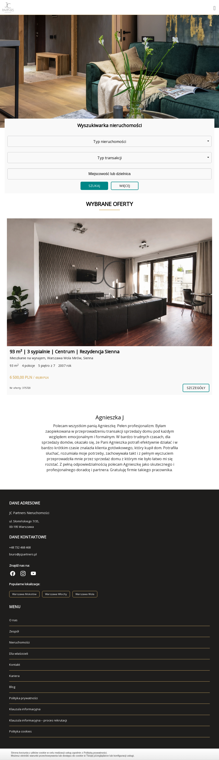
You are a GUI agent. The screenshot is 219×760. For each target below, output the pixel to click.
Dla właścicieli (18, 653)
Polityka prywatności (23, 698)
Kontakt (14, 665)
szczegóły (196, 388)
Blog (12, 687)
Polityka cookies (20, 731)
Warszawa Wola (84, 594)
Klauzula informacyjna (24, 709)
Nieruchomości (19, 642)
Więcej (124, 186)
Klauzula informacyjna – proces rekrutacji (38, 720)
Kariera (14, 676)
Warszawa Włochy (56, 594)
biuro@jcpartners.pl (23, 554)
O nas (13, 620)
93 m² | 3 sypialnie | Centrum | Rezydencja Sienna (64, 351)
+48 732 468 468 (20, 547)
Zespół (14, 631)
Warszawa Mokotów (24, 594)
